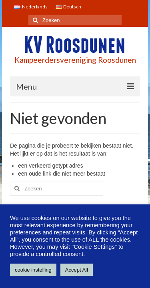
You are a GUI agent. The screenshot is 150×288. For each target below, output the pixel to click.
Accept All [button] (76, 270)
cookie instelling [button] (33, 270)
